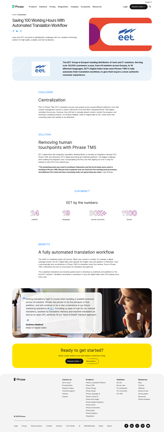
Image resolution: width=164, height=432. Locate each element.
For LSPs (120, 394)
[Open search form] (150, 6)
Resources (97, 7)
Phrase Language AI (93, 394)
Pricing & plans (67, 385)
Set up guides (143, 394)
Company (74, 7)
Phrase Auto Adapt (92, 399)
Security (59, 426)
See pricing (90, 361)
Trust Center (70, 426)
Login (125, 7)
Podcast (141, 385)
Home (14, 15)
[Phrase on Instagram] (143, 426)
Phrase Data (90, 410)
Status (101, 426)
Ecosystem (85, 7)
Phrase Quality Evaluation (95, 402)
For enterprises (122, 388)
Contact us (67, 380)
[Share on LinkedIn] (17, 31)
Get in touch (66, 382)
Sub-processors (36, 426)
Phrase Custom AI (92, 396)
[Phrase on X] (137, 426)
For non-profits (122, 391)
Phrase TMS (90, 385)
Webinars (141, 388)
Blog (140, 382)
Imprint (109, 426)
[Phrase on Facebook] (126, 426)
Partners (65, 394)
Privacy (24, 426)
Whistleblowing (89, 426)
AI (79, 426)
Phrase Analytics (91, 413)
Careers (65, 396)
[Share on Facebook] (13, 31)
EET (52, 308)
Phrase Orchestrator (93, 408)
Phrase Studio (91, 391)
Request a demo (138, 7)
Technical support (68, 391)
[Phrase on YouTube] (148, 426)
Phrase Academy (144, 399)
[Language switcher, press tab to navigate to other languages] (148, 2)
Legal (16, 426)
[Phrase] (18, 6)
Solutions (43, 7)
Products (33, 7)
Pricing (52, 7)
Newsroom (142, 396)
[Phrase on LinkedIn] (132, 426)
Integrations (63, 7)
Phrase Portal (90, 405)
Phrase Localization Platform (96, 382)
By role (119, 382)
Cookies (49, 426)
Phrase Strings (91, 388)
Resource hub (143, 391)
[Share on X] (21, 31)
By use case (121, 385)
